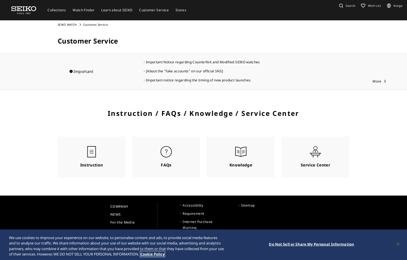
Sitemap (248, 205)
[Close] (398, 244)
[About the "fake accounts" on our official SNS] (184, 71)
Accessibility (193, 205)
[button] (346, 5)
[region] (203, 244)
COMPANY (119, 206)
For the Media (122, 222)
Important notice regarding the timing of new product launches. (199, 80)
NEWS (115, 214)
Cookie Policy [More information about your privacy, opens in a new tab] (152, 254)
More (377, 81)
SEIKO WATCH (67, 25)
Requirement (193, 213)
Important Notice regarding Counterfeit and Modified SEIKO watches (203, 62)
